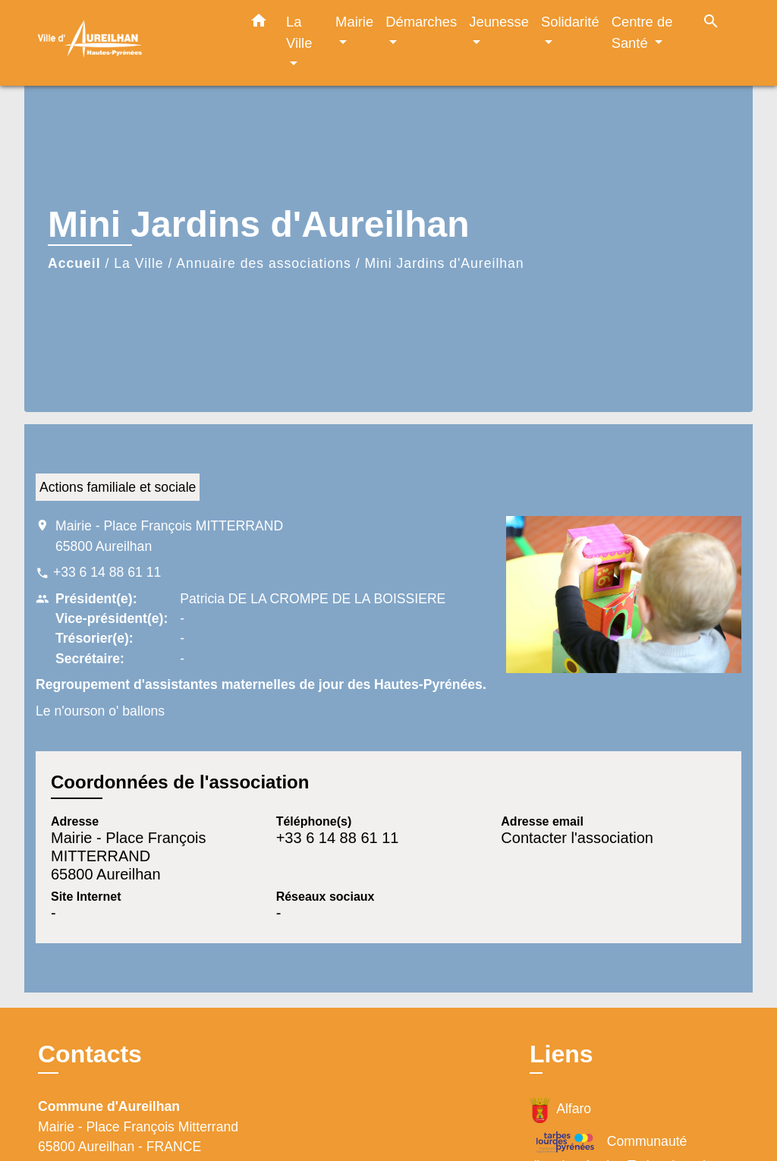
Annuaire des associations (263, 263)
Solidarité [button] (570, 22)
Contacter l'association (577, 837)
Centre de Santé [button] (642, 32)
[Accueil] (130, 42)
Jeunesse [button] (499, 22)
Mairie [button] (354, 22)
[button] (259, 23)
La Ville (138, 263)
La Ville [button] (299, 32)
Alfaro (560, 1109)
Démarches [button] (421, 22)
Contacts (90, 1054)
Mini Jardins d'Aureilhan (444, 263)
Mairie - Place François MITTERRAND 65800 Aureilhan (169, 535)
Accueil (74, 263)
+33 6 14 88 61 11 (107, 572)
